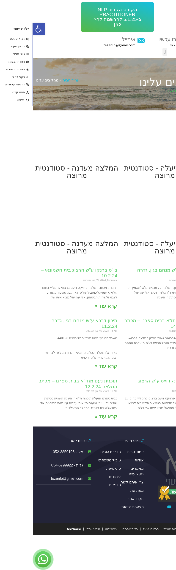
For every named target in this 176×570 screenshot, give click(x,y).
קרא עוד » (158, 306)
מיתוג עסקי (60, 529)
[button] (84, 17)
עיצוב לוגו (78, 529)
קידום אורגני (138, 529)
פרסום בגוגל (118, 529)
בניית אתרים (97, 529)
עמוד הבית (38, 80)
